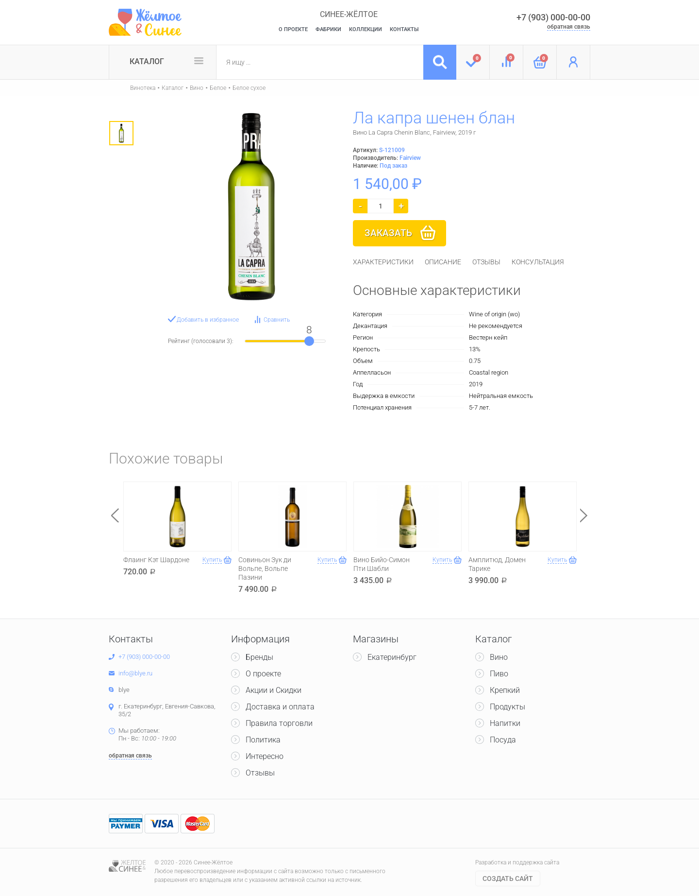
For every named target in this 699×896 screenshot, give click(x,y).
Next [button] (584, 515)
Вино (196, 88)
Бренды (259, 657)
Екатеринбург (391, 657)
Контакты (404, 29)
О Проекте (293, 29)
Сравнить (277, 319)
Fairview (410, 158)
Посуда (503, 739)
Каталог (147, 61)
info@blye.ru (135, 673)
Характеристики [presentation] (383, 262)
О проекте (263, 673)
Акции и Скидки (273, 690)
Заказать (388, 233)
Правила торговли (279, 723)
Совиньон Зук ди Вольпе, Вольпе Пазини (264, 568)
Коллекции (365, 29)
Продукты (507, 706)
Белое (218, 88)
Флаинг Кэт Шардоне (156, 560)
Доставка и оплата (280, 706)
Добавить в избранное (208, 319)
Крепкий (505, 690)
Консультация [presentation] (538, 262)
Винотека (142, 88)
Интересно (264, 756)
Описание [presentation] (443, 262)
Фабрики (328, 29)
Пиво (499, 673)
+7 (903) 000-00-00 (553, 17)
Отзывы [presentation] (486, 262)
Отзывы (260, 772)
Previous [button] (115, 515)
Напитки (505, 723)
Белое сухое (249, 88)
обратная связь (568, 26)
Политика (263, 739)
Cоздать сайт (508, 878)
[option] (121, 133)
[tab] (383, 262)
